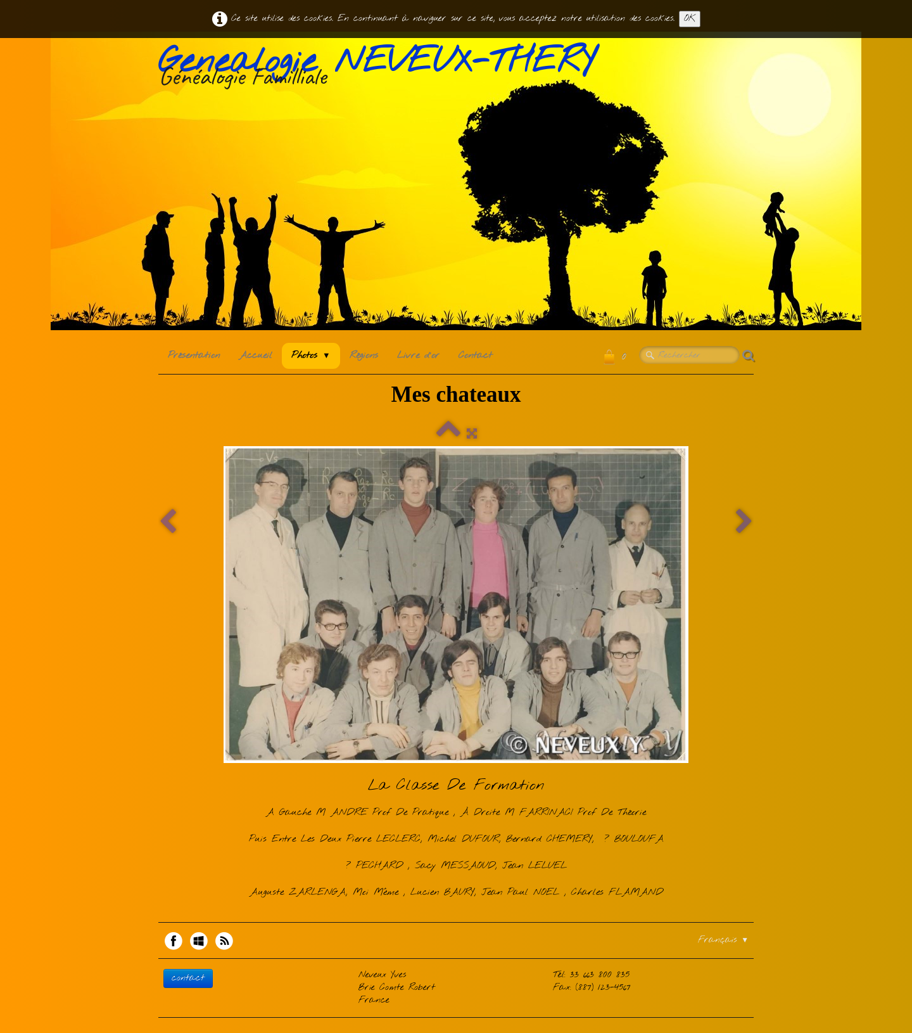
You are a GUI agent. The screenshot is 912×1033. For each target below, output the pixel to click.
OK (689, 19)
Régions (364, 355)
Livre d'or (418, 355)
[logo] (381, 69)
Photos (311, 355)
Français (723, 940)
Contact (475, 355)
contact (188, 978)
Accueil (255, 355)
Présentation (194, 355)
